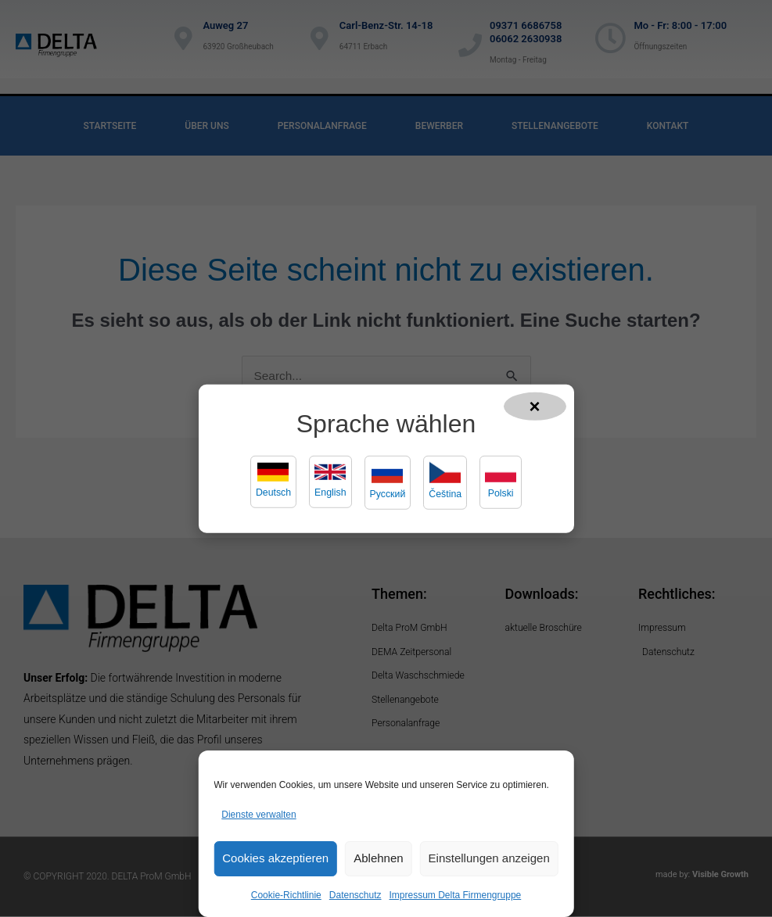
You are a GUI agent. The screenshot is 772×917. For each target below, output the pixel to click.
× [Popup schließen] (535, 405)
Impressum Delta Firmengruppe (456, 895)
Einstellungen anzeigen (489, 858)
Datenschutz (355, 895)
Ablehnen (378, 858)
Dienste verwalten (258, 814)
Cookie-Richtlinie (286, 895)
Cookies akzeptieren (275, 858)
